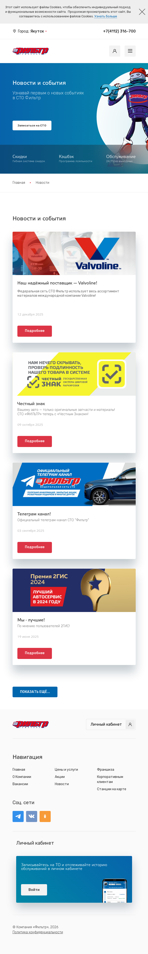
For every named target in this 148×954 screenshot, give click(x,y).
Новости (62, 784)
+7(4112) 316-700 (119, 31)
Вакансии (20, 784)
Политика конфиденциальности (38, 932)
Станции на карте (111, 789)
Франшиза (105, 770)
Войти (34, 890)
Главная (19, 183)
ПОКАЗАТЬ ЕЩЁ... (35, 692)
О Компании (22, 777)
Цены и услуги (66, 770)
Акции (60, 777)
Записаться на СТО (32, 125)
